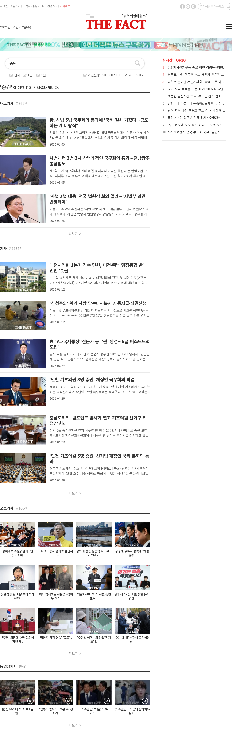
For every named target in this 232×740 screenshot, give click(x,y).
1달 (43, 75)
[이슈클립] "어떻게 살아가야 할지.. (132, 711)
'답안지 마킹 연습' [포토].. (55, 638)
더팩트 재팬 (29, 6)
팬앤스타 (52, 6)
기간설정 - (115, 75)
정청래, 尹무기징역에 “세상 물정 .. (132, 553)
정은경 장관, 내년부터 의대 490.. (17, 596)
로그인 (4, 6)
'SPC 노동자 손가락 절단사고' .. (56, 553)
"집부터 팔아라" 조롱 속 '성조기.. (56, 711)
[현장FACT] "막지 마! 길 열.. (17, 711)
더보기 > (75, 234)
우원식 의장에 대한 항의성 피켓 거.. (17, 639)
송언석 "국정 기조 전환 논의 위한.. (132, 596)
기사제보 (65, 6)
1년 (30, 75)
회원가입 (15, 6)
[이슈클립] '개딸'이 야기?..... (94, 711)
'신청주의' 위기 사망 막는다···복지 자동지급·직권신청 (98, 303)
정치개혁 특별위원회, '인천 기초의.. (17, 553)
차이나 (41, 6)
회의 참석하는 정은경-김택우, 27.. (56, 596)
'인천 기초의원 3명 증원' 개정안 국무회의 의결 (92, 379)
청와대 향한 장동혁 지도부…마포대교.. (94, 553)
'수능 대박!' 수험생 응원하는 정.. (132, 639)
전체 (17, 75)
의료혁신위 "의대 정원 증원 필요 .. (94, 596)
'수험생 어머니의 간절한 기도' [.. (94, 639)
